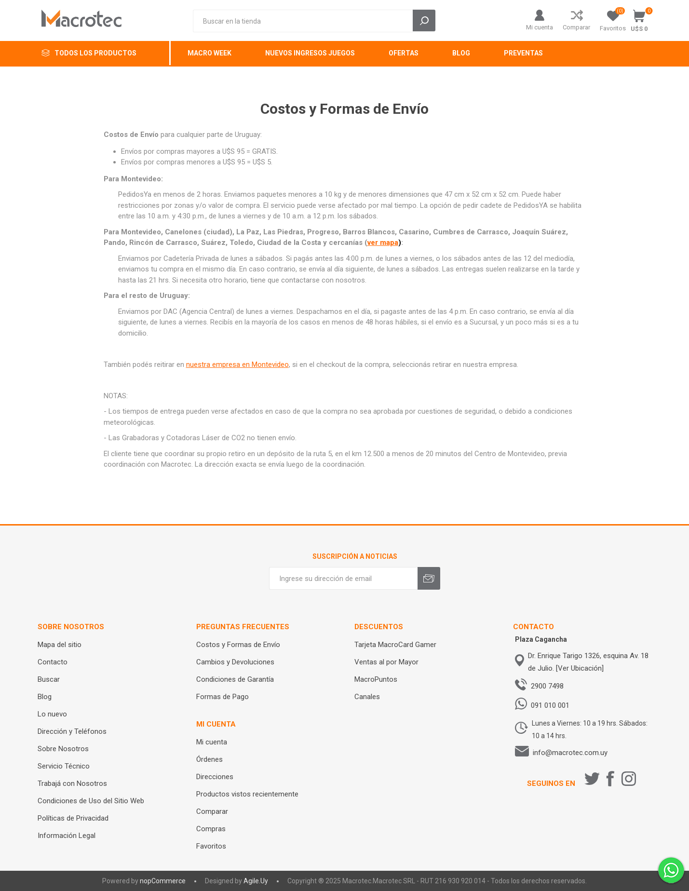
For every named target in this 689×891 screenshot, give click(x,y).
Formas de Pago (222, 696)
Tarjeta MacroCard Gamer (395, 644)
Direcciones (214, 776)
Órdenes (209, 759)
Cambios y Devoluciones (235, 662)
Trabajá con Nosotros (72, 783)
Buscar (49, 679)
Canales (367, 696)
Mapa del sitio (59, 644)
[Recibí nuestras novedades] (343, 578)
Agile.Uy (255, 881)
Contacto (53, 662)
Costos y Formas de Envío (238, 644)
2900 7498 (547, 686)
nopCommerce (163, 881)
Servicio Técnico (64, 766)
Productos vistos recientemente (247, 794)
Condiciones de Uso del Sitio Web (91, 800)
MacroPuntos (375, 679)
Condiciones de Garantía (235, 679)
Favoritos (211, 846)
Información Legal (66, 835)
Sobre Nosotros (63, 748)
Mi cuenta (539, 27)
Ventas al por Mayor (386, 662)
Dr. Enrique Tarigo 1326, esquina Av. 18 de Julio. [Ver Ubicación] (588, 662)
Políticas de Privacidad (73, 818)
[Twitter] (592, 778)
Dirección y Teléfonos (72, 731)
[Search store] (303, 21)
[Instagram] (628, 778)
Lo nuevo (52, 714)
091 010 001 (550, 705)
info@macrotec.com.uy (570, 752)
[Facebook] (610, 778)
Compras (211, 828)
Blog (45, 696)
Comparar (576, 27)
